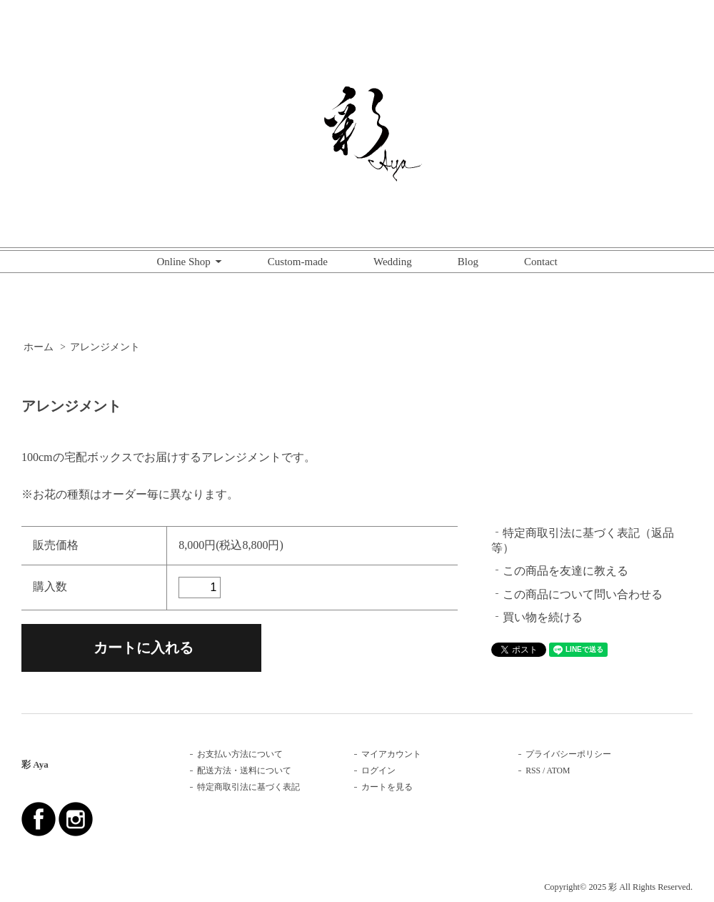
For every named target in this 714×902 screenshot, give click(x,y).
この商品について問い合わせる (583, 594)
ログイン (378, 770)
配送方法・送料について (244, 770)
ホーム (39, 347)
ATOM (558, 770)
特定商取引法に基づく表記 (248, 787)
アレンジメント (105, 347)
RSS (533, 770)
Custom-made (298, 261)
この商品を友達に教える (565, 571)
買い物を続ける (543, 617)
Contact (541, 261)
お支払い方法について (240, 754)
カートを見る (387, 787)
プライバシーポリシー (568, 754)
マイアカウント (391, 754)
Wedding (392, 261)
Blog (468, 261)
